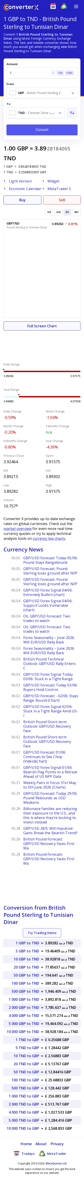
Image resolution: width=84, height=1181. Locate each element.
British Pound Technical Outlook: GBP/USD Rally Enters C (49, 664)
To (8, 104)
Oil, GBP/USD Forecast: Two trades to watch (46, 618)
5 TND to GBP (27, 1047)
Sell (62, 199)
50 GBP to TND (26, 975)
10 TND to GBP (26, 1055)
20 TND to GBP (26, 1063)
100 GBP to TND (25, 983)
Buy (22, 199)
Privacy (57, 1143)
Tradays (23, 1153)
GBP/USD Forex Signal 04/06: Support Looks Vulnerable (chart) (47, 605)
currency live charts (49, 538)
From (10, 84)
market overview (18, 528)
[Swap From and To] (72, 112)
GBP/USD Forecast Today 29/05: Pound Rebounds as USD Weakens (50, 798)
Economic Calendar (25, 188)
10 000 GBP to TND (23, 1031)
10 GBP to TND (26, 959)
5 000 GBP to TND (24, 1023)
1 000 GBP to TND (24, 999)
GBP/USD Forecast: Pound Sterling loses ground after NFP (50, 571)
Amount (12, 64)
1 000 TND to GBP (24, 1096)
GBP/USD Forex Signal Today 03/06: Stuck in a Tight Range (48, 676)
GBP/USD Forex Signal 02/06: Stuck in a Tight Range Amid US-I (50, 711)
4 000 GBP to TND (24, 1015)
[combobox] (42, 93)
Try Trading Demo (42, 933)
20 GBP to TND (26, 967)
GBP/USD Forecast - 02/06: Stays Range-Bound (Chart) (50, 698)
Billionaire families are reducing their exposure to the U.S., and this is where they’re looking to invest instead (50, 815)
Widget (53, 181)
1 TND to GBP (27, 1039)
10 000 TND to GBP (23, 1128)
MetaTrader (52, 1153)
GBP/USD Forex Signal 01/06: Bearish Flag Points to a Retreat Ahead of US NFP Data (50, 772)
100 (60, 73)
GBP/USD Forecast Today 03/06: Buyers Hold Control (50, 687)
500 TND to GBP (25, 1088)
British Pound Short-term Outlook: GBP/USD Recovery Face (47, 726)
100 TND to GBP (25, 1080)
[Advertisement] (42, 344)
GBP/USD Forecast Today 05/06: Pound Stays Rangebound (50, 560)
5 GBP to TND (27, 951)
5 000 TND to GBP (24, 1120)
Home (26, 1143)
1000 (69, 73)
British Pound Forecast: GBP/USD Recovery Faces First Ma (48, 844)
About (41, 1143)
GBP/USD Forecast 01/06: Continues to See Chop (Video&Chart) (44, 757)
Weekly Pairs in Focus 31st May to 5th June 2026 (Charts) (49, 785)
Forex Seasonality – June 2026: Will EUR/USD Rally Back (49, 640)
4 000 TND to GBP (24, 1112)
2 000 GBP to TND (24, 1007)
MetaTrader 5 (59, 188)
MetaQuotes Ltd (56, 1163)
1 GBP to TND (27, 943)
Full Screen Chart (42, 326)
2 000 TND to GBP (24, 1104)
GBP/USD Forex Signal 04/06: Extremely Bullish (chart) (47, 592)
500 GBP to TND (25, 991)
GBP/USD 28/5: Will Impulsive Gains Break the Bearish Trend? (50, 830)
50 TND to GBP (26, 1072)
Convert (42, 130)
